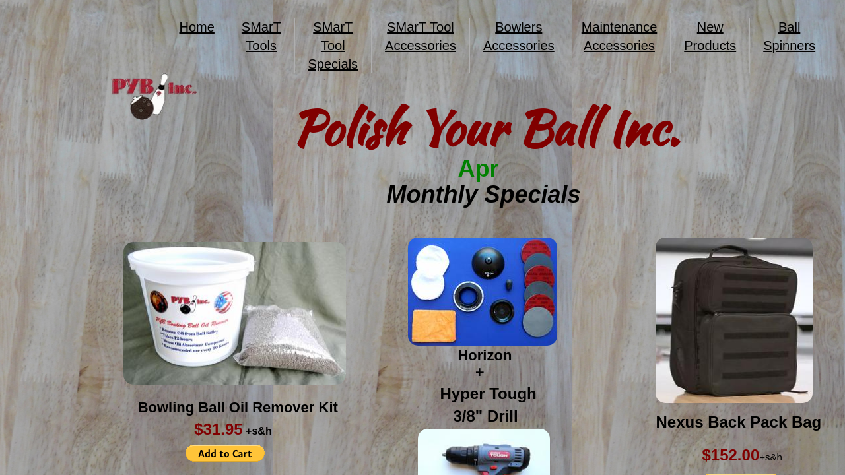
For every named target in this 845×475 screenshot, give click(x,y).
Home (197, 27)
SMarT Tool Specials (333, 45)
